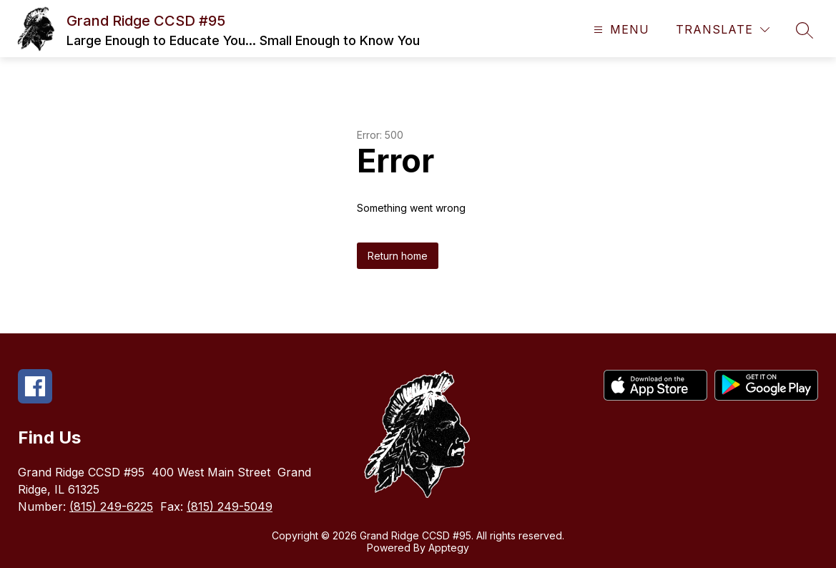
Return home (398, 256)
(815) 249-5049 (229, 506)
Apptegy (448, 548)
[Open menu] (619, 30)
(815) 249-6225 (111, 506)
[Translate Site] (722, 30)
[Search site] (804, 30)
